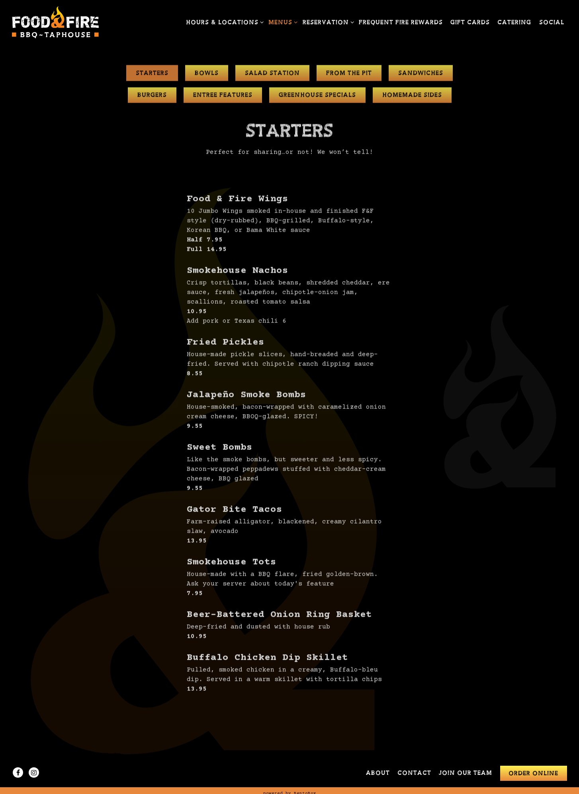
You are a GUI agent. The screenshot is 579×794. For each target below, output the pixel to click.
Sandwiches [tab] (420, 74)
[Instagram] (34, 772)
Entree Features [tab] (222, 97)
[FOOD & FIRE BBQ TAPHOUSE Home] (56, 22)
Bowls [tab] (207, 74)
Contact (414, 773)
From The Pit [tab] (349, 74)
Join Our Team (465, 773)
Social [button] (551, 22)
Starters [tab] (152, 74)
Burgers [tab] (152, 97)
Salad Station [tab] (272, 74)
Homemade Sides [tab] (412, 97)
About (378, 773)
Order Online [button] (533, 773)
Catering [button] (514, 22)
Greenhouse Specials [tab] (317, 97)
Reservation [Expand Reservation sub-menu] (327, 21)
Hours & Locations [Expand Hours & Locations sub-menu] (223, 21)
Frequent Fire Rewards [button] (401, 22)
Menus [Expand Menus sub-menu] (281, 21)
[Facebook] (18, 772)
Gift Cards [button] (470, 22)
